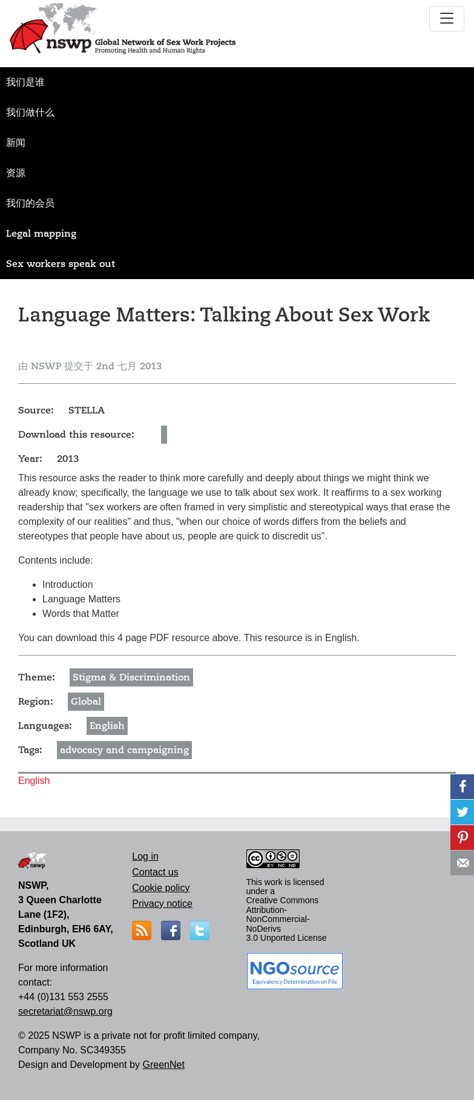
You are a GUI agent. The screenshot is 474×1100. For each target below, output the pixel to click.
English (107, 726)
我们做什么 (30, 113)
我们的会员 (30, 203)
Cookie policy (160, 888)
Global (86, 702)
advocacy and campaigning (124, 750)
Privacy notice (162, 903)
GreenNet (163, 1064)
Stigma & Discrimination (131, 677)
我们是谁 (25, 82)
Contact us (155, 872)
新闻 (15, 143)
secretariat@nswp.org (65, 1011)
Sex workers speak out (60, 264)
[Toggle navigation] (446, 18)
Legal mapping (41, 234)
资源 (15, 173)
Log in (145, 856)
